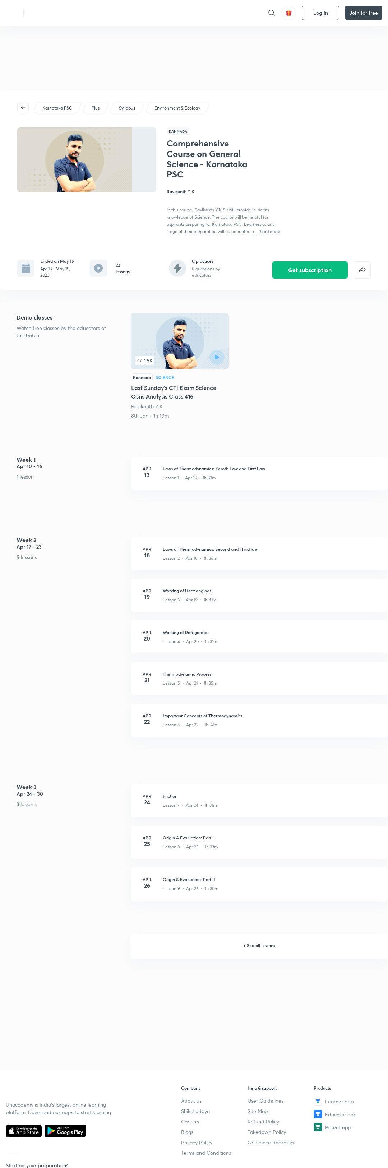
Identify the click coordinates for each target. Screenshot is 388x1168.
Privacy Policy (196, 1142)
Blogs (187, 1132)
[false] (362, 264)
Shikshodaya (195, 1111)
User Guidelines (265, 1100)
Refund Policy (263, 1121)
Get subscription (310, 264)
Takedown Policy (267, 1132)
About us (191, 1100)
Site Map (258, 1111)
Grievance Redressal (271, 1142)
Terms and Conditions (206, 1152)
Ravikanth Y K (147, 400)
